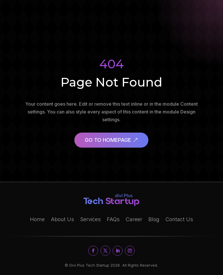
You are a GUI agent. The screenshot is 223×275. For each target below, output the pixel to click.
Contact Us (179, 219)
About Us (62, 219)
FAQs (113, 219)
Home (37, 219)
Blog (153, 219)
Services (90, 219)
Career (134, 219)
